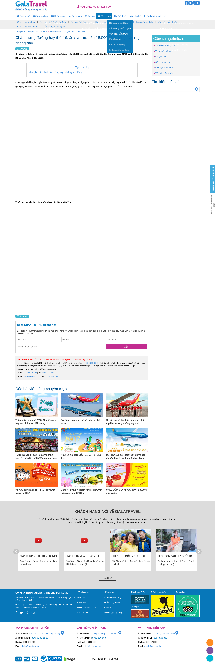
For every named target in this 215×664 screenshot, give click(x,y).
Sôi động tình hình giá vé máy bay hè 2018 (80, 422)
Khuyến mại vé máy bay (74, 31)
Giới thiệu (120, 16)
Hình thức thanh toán (86, 608)
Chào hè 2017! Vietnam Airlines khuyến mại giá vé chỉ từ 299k (81, 491)
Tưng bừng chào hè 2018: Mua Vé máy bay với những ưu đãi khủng (35, 422)
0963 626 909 (102, 6)
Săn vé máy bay (120, 22)
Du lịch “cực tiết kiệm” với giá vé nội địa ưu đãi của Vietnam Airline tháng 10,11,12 (125, 457)
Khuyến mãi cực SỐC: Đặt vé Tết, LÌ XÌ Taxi (81, 456)
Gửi (126, 346)
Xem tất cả (107, 578)
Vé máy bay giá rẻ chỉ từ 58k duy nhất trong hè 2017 (35, 491)
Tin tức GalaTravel (80, 22)
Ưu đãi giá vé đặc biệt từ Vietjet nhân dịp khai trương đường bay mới (125, 422)
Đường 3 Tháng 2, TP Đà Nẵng (106, 634)
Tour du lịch (40, 16)
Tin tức (90, 16)
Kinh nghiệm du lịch (143, 22)
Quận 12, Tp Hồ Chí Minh (165, 634)
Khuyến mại (100, 22)
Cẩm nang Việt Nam (27, 26)
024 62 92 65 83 (49, 373)
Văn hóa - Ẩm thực (167, 22)
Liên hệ (135, 16)
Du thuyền (75, 16)
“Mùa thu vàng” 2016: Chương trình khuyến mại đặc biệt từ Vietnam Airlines (36, 456)
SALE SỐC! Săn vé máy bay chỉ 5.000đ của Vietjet (126, 491)
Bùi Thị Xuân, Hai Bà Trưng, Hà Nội (47, 634)
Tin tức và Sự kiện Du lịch (53, 22)
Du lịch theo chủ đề (155, 16)
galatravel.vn (52, 376)
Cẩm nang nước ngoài (54, 26)
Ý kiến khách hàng (112, 597)
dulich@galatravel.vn (32, 376)
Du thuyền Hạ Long (113, 613)
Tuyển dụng (82, 613)
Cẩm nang (104, 16)
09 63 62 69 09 (92, 363)
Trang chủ (23, 16)
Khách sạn (58, 16)
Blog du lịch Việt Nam (37, 31)
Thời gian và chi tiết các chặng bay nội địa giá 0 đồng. (55, 72)
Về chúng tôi (83, 592)
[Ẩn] (82, 67)
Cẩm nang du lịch (26, 22)
